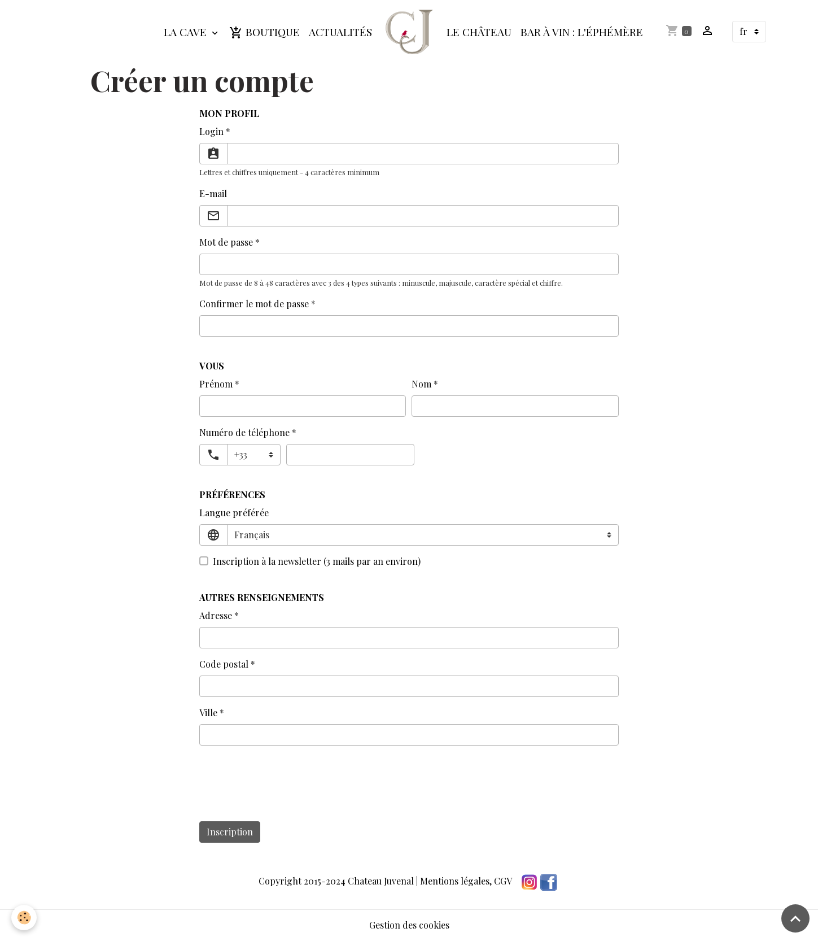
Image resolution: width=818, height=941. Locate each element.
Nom (421, 384)
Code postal (223, 664)
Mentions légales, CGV (466, 881)
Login (211, 131)
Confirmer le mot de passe (254, 304)
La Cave (186, 31)
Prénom (216, 384)
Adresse (215, 615)
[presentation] (285, 790)
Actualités (340, 31)
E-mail (213, 193)
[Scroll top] (795, 918)
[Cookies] (24, 917)
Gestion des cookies (409, 925)
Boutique (264, 32)
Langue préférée (234, 513)
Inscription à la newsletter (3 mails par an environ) (317, 561)
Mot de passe (226, 242)
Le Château (479, 31)
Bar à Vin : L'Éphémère (581, 31)
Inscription (230, 832)
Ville (208, 712)
